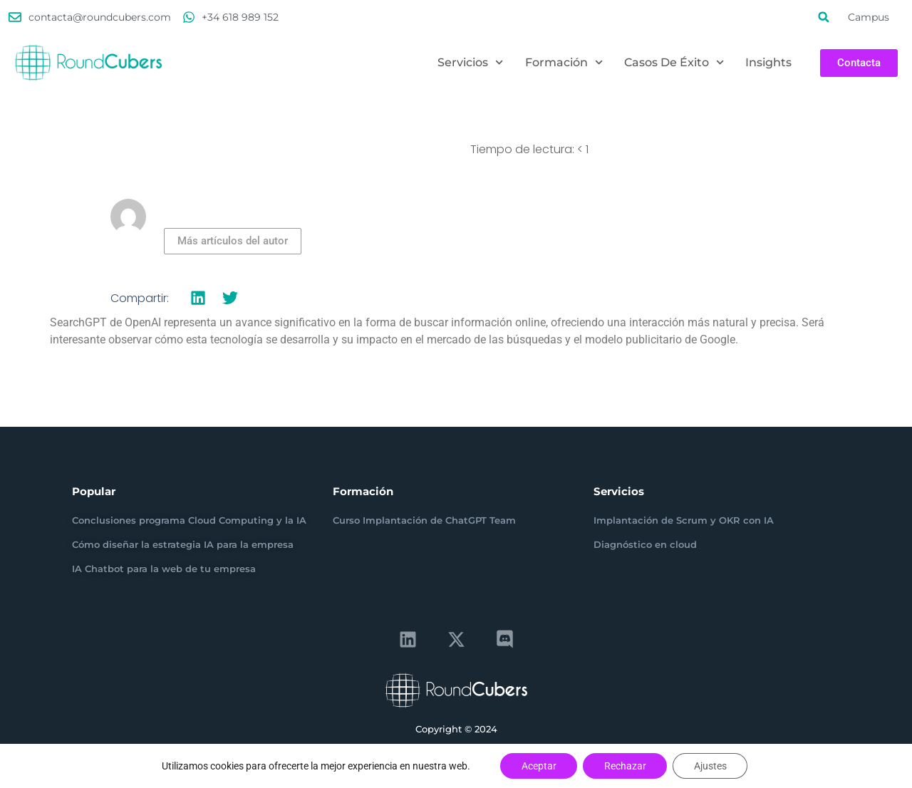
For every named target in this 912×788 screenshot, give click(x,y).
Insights (768, 62)
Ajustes (711, 766)
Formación (564, 62)
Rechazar (625, 766)
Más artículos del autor (232, 240)
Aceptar (538, 766)
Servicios (470, 62)
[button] (824, 17)
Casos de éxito (674, 62)
